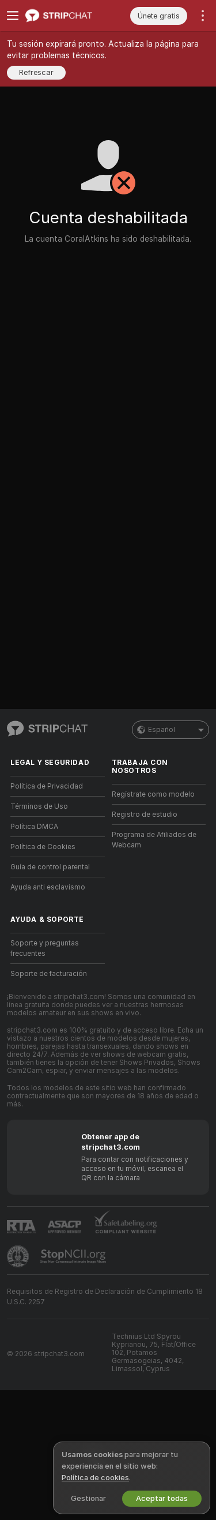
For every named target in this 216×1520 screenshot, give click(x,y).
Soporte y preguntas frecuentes (44, 948)
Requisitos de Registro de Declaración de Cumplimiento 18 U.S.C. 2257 (105, 1297)
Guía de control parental (50, 867)
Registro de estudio (144, 814)
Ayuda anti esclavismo (47, 887)
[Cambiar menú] (12, 15)
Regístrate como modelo (153, 794)
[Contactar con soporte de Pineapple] (19, 1256)
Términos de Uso (39, 806)
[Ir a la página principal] (66, 15)
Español (170, 730)
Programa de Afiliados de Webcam (154, 840)
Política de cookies (95, 1477)
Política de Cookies (42, 847)
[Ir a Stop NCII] (74, 1256)
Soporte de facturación (48, 974)
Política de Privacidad (46, 786)
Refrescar (36, 72)
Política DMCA (34, 827)
